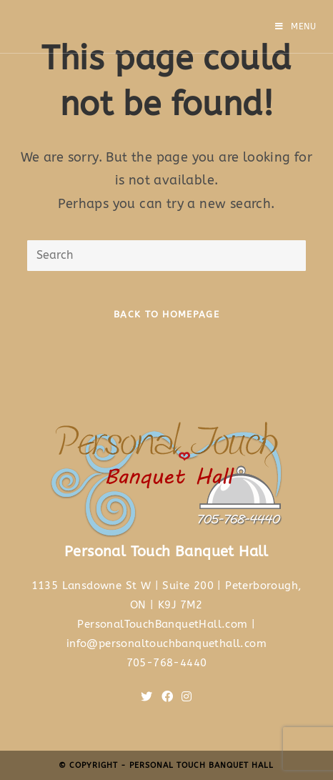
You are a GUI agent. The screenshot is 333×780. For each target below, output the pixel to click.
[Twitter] (146, 697)
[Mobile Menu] (296, 26)
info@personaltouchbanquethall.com (166, 643)
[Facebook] (167, 697)
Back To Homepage (166, 314)
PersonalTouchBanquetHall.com (162, 624)
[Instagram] (187, 697)
